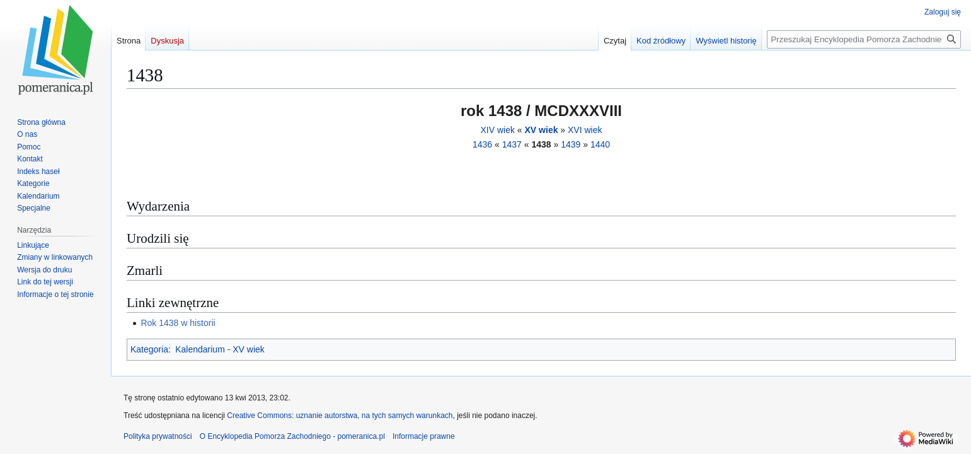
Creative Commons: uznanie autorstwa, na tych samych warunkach (339, 415)
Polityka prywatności (158, 436)
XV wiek (541, 130)
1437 (512, 144)
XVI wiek (585, 130)
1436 (482, 144)
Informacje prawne (424, 436)
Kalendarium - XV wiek (220, 349)
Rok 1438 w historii (178, 323)
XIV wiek (497, 130)
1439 (570, 144)
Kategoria (149, 349)
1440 (600, 144)
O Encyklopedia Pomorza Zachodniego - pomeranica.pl (292, 436)
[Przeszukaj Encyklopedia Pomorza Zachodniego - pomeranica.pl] (864, 39)
